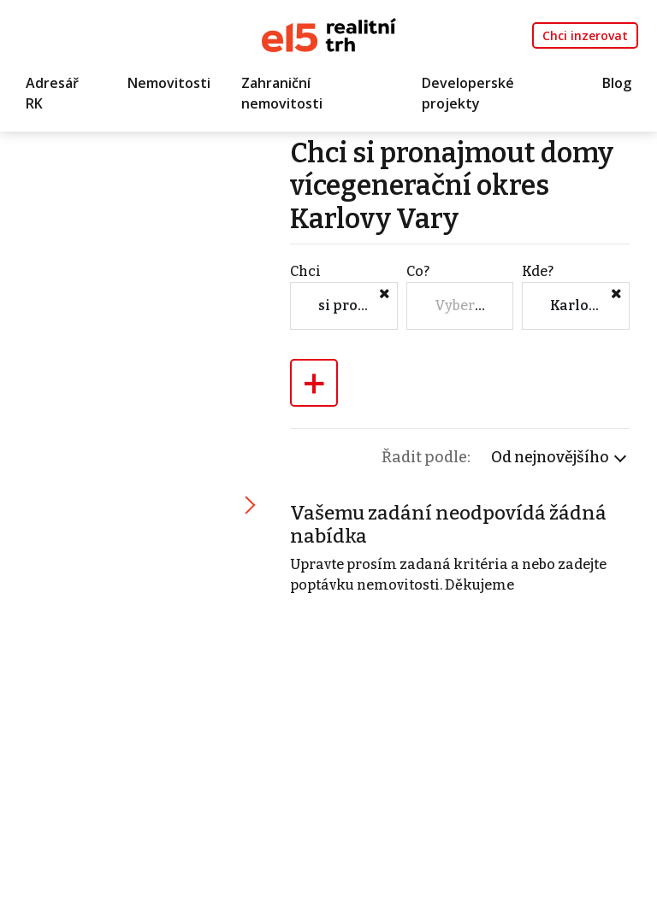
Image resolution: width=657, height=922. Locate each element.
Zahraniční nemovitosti (282, 93)
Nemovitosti (168, 82)
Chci (305, 271)
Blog (616, 82)
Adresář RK (52, 93)
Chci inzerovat (585, 35)
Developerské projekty (468, 93)
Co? (417, 271)
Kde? (537, 271)
